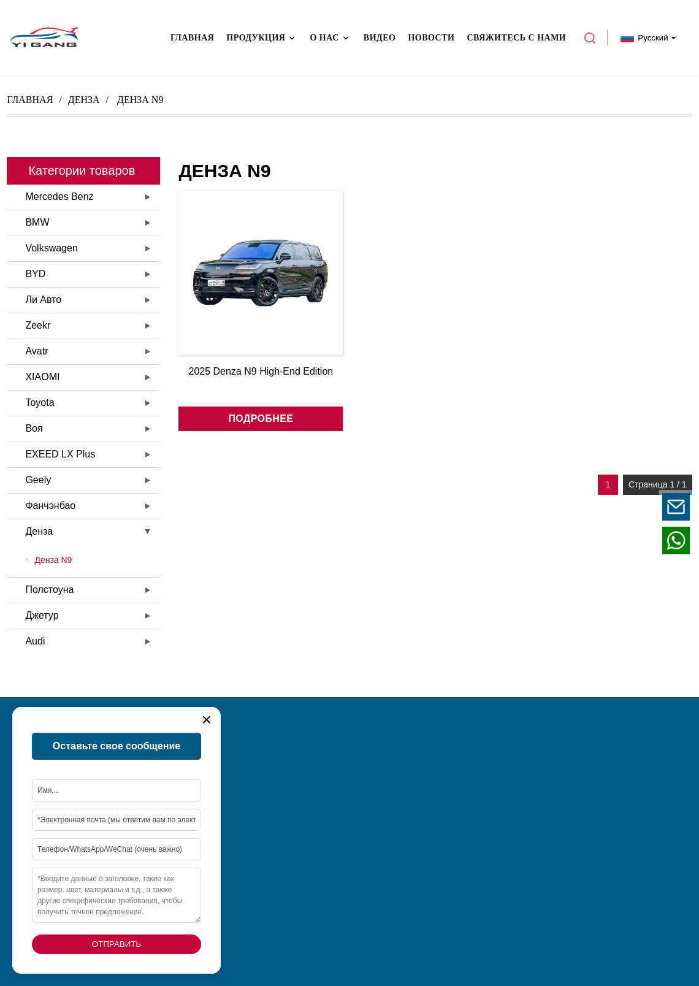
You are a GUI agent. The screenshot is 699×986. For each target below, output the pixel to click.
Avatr (36, 351)
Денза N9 (53, 560)
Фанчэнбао (50, 505)
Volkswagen (51, 248)
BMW (37, 222)
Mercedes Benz (59, 196)
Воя (33, 428)
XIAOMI (42, 377)
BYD (35, 274)
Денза (84, 99)
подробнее (260, 418)
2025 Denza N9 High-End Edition (261, 371)
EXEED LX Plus (60, 454)
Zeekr (37, 325)
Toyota (39, 402)
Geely (38, 480)
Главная (30, 99)
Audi (35, 641)
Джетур (41, 615)
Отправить (116, 944)
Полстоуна (49, 589)
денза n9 (140, 99)
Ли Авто (43, 299)
